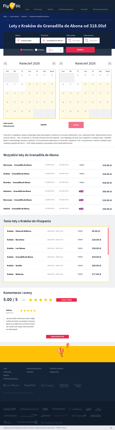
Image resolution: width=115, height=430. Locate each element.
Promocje (38, 9)
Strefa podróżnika (100, 9)
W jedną (39, 50)
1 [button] (52, 50)
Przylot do (44, 35)
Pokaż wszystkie (57, 337)
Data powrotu (88, 35)
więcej (64, 428)
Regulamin (54, 372)
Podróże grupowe (66, 9)
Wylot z (17, 35)
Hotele (50, 9)
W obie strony (26, 50)
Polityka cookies (56, 368)
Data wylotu (71, 35)
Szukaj (80, 49)
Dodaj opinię (66, 300)
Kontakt (84, 9)
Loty (27, 9)
